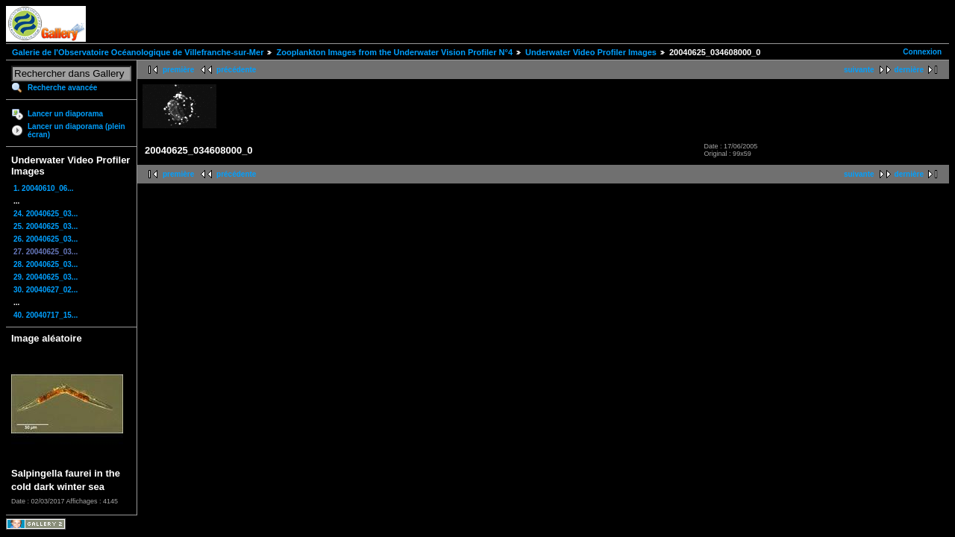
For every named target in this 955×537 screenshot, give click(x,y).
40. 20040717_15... (45, 315)
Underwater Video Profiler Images (591, 52)
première (178, 70)
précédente (236, 70)
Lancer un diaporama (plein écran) (76, 130)
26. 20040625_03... (45, 239)
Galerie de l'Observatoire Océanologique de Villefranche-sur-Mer (137, 52)
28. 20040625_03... (45, 264)
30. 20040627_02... (45, 290)
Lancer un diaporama (65, 114)
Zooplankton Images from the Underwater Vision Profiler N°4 (394, 52)
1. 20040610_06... (43, 188)
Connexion (922, 52)
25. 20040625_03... (45, 226)
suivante (859, 70)
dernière (909, 70)
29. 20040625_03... (45, 277)
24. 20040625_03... (45, 214)
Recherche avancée (62, 88)
